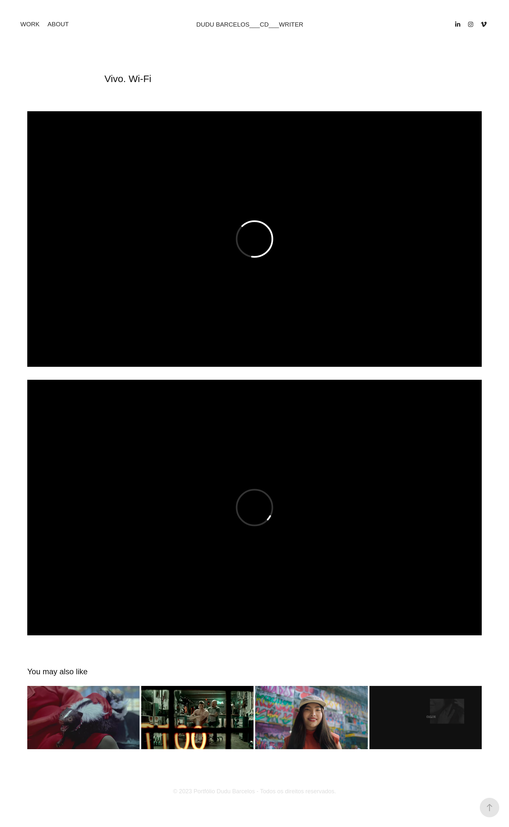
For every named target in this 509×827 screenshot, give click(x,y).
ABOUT (57, 24)
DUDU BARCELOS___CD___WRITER (249, 24)
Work (30, 24)
